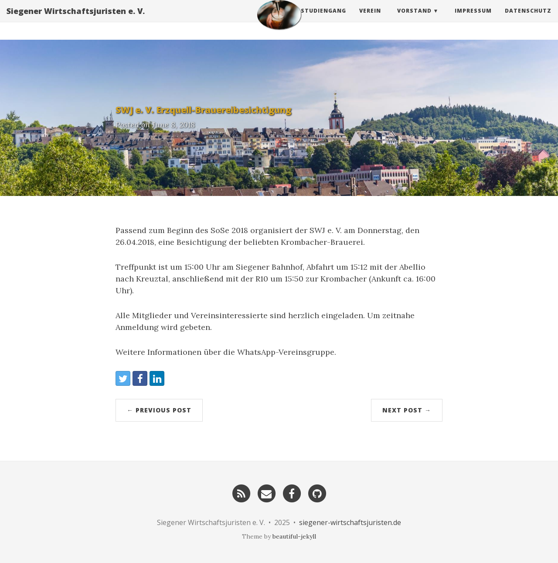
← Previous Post (159, 410)
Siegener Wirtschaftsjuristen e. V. (76, 19)
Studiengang (323, 19)
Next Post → (406, 410)
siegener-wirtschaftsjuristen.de (350, 522)
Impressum (473, 19)
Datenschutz (528, 19)
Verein (370, 19)
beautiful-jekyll (294, 536)
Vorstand (414, 19)
